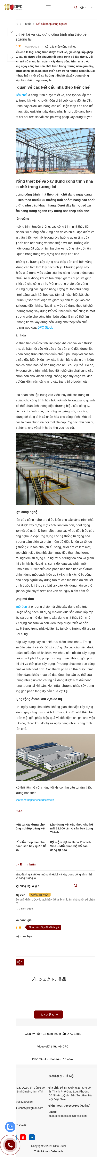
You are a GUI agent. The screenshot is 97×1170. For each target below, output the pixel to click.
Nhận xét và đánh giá (17, 920)
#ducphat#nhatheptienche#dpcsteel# (31, 799)
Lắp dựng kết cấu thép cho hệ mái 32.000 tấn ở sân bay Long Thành (71, 828)
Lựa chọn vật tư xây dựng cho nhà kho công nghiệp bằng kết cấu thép (23, 828)
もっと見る (49, 1014)
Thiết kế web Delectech (48, 1151)
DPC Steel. (45, 327)
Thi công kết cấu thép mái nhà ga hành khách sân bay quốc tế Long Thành (24, 846)
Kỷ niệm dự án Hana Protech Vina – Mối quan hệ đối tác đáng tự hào (70, 846)
